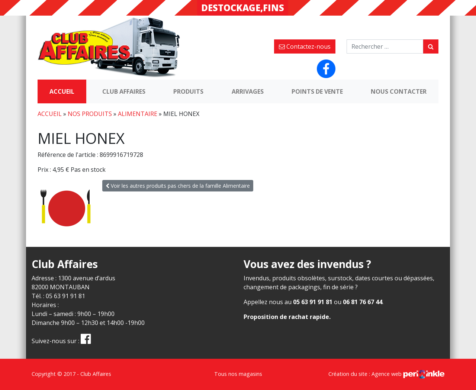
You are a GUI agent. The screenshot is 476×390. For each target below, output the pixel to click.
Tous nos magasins (238, 373)
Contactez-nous (305, 46)
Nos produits (90, 114)
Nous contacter (399, 91)
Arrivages (248, 91)
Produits (188, 91)
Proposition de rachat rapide (286, 317)
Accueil (61, 91)
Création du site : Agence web (386, 373)
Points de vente (317, 91)
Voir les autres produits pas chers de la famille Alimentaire (178, 185)
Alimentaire (137, 114)
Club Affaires (123, 91)
